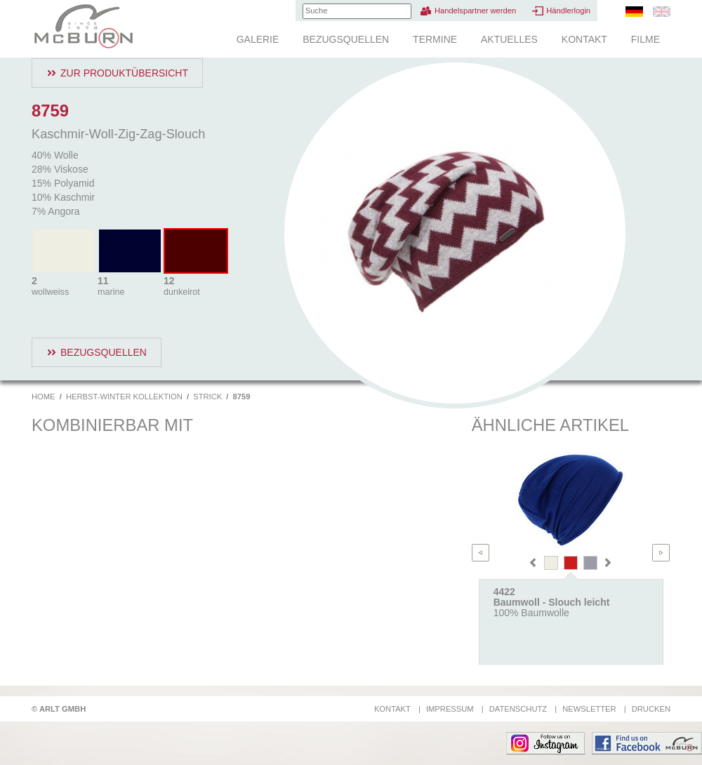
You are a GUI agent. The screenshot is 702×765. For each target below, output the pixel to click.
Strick (207, 396)
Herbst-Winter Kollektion (124, 396)
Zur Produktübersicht (124, 73)
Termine (435, 39)
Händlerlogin (568, 10)
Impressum (450, 709)
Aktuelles (509, 39)
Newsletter (589, 709)
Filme (645, 39)
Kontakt (584, 39)
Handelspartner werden (475, 10)
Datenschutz (518, 709)
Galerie (258, 39)
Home (43, 396)
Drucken (651, 709)
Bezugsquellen (346, 39)
